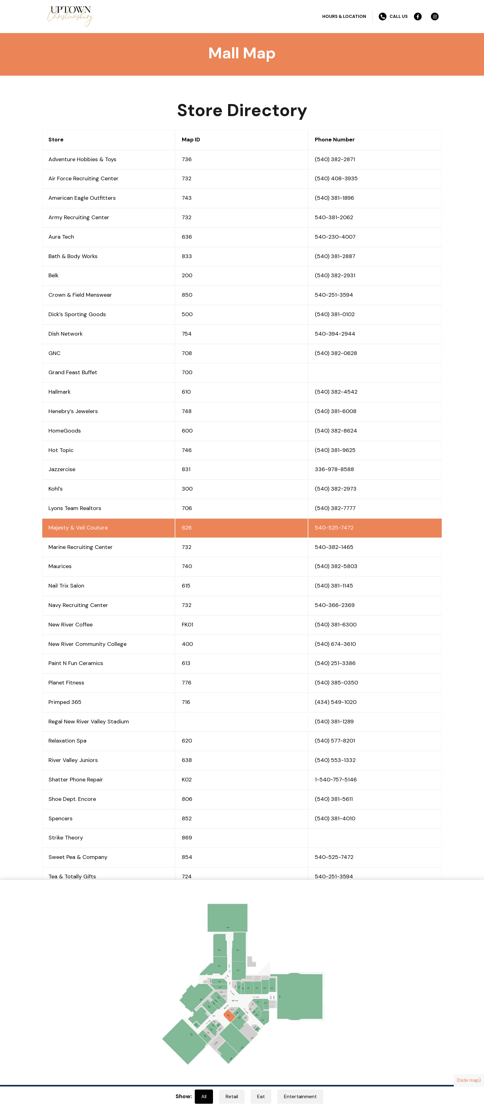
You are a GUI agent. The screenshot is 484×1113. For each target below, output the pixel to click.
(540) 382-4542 (336, 391)
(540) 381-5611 (334, 799)
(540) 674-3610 (335, 644)
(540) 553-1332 (335, 760)
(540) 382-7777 (335, 508)
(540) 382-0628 (336, 353)
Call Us (393, 16)
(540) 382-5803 (336, 566)
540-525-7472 (334, 527)
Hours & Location (344, 16)
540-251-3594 (334, 295)
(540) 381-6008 (336, 411)
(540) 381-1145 (334, 585)
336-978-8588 (334, 469)
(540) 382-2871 (335, 159)
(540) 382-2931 (335, 275)
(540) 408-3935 (336, 178)
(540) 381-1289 (334, 721)
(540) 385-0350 (336, 682)
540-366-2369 (335, 605)
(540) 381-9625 (335, 450)
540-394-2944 (335, 333)
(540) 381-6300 (336, 624)
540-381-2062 (334, 217)
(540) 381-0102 (335, 314)
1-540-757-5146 (336, 779)
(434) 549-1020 (336, 702)
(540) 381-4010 (335, 818)
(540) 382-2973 (336, 488)
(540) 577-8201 (335, 740)
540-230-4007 (335, 237)
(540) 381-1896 (334, 198)
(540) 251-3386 (335, 663)
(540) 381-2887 (335, 256)
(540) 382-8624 (336, 430)
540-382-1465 (334, 547)
